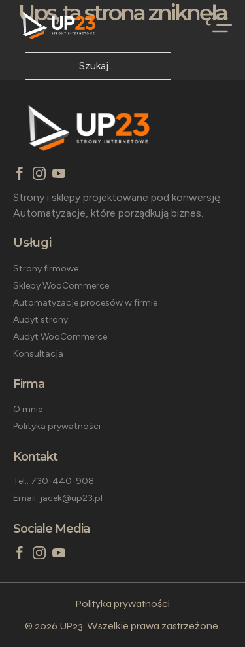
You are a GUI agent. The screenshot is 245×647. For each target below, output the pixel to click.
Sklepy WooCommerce (61, 285)
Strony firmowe (45, 268)
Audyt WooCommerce (60, 336)
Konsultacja (38, 353)
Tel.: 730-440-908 (53, 481)
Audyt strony (40, 319)
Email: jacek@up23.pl (58, 498)
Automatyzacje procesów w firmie (85, 302)
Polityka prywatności (57, 426)
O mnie (27, 409)
